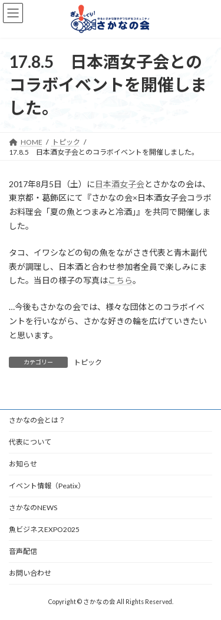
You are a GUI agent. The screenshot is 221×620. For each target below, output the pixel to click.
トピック (88, 362)
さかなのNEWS (33, 507)
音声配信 (23, 551)
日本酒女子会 (119, 184)
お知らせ (23, 463)
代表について (30, 442)
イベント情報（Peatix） (47, 485)
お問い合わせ (30, 573)
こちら (120, 280)
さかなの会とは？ (37, 420)
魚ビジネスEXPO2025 (44, 529)
